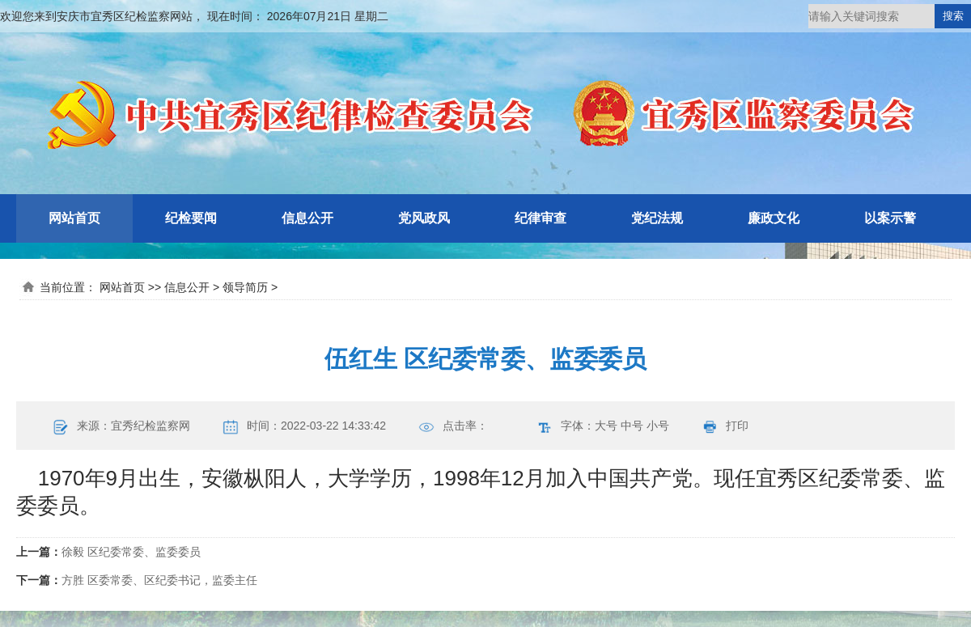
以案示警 (890, 218)
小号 (658, 425)
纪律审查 (540, 218)
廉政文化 (773, 218)
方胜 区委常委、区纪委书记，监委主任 (159, 580)
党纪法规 (657, 218)
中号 (632, 425)
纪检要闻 (191, 218)
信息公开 (307, 218)
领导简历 (245, 287)
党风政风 (424, 218)
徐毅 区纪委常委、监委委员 (131, 551)
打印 (737, 425)
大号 (606, 425)
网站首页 (74, 218)
